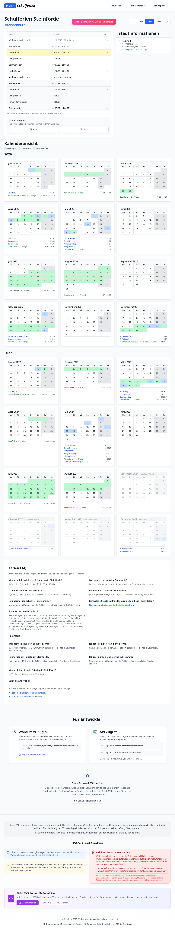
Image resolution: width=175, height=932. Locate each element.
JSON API (47, 902)
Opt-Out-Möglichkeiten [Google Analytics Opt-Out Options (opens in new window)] (49, 855)
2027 (159, 21)
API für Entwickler (122, 924)
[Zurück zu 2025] (132, 21)
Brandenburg (15, 25)
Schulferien (118, 5)
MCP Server (62, 902)
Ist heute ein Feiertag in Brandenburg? (28, 692)
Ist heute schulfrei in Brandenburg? (27, 696)
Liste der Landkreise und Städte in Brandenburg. (111, 605)
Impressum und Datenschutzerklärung (62, 924)
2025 (140, 21)
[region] (59, 73)
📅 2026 (33, 129)
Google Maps (128, 50)
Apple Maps (141, 50)
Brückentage (138, 5)
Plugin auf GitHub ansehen (32, 754)
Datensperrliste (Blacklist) (97, 924)
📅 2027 (84, 129)
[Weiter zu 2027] (167, 21)
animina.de (108, 21)
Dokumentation (27, 902)
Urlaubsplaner (161, 5)
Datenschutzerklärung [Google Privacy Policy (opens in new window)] (21, 855)
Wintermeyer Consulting (89, 919)
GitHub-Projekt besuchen (87, 800)
